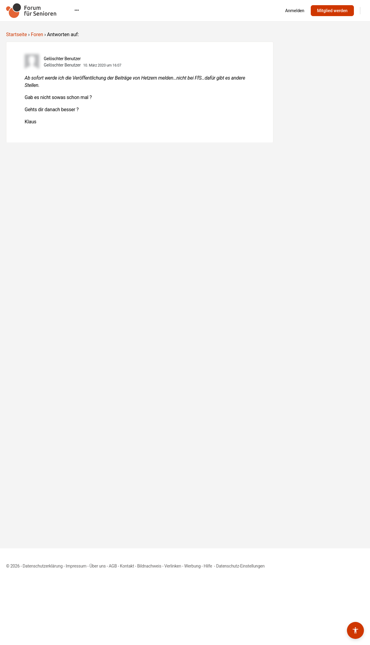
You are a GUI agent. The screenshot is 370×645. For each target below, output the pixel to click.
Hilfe (208, 566)
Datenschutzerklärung (43, 566)
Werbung (192, 566)
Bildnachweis (149, 566)
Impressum (76, 566)
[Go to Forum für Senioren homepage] (31, 10)
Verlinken (172, 566)
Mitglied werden (332, 10)
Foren (37, 34)
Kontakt (127, 566)
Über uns (98, 566)
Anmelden (294, 10)
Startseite (16, 34)
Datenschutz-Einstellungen (240, 566)
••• (259, 10)
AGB (113, 566)
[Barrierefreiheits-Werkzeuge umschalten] (355, 630)
